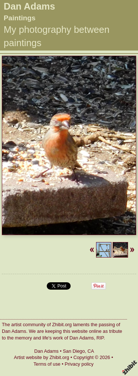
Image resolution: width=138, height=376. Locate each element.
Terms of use (46, 364)
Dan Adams (29, 6)
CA (91, 351)
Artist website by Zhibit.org (41, 357)
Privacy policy (79, 364)
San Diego (74, 351)
